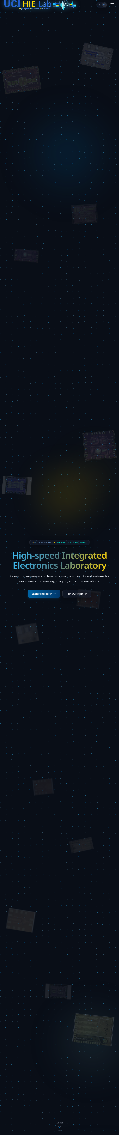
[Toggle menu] (112, 5)
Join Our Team (77, 593)
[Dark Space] (104, 4)
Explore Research (44, 593)
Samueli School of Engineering (72, 542)
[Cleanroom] (99, 4)
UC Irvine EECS (45, 542)
